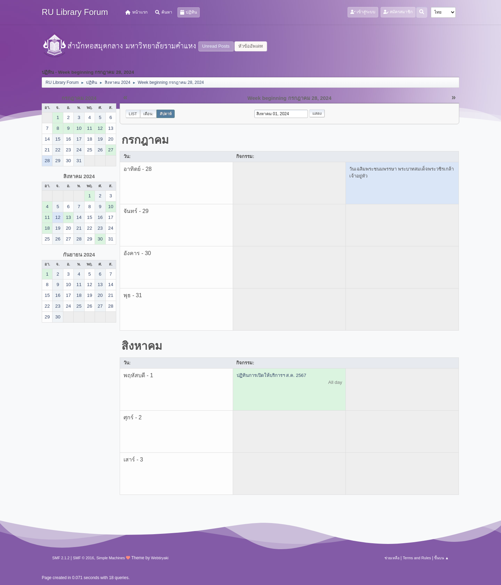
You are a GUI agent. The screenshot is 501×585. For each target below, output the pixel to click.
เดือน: (148, 114)
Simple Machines (110, 558)
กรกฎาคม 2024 (79, 98)
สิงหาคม (141, 346)
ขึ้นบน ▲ (441, 558)
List (133, 114)
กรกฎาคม (145, 140)
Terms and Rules (417, 558)
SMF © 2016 (83, 558)
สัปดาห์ (166, 114)
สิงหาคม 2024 (79, 176)
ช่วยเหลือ (391, 558)
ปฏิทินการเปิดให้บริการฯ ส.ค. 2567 (271, 375)
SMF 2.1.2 (61, 558)
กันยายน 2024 (79, 255)
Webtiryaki (159, 558)
